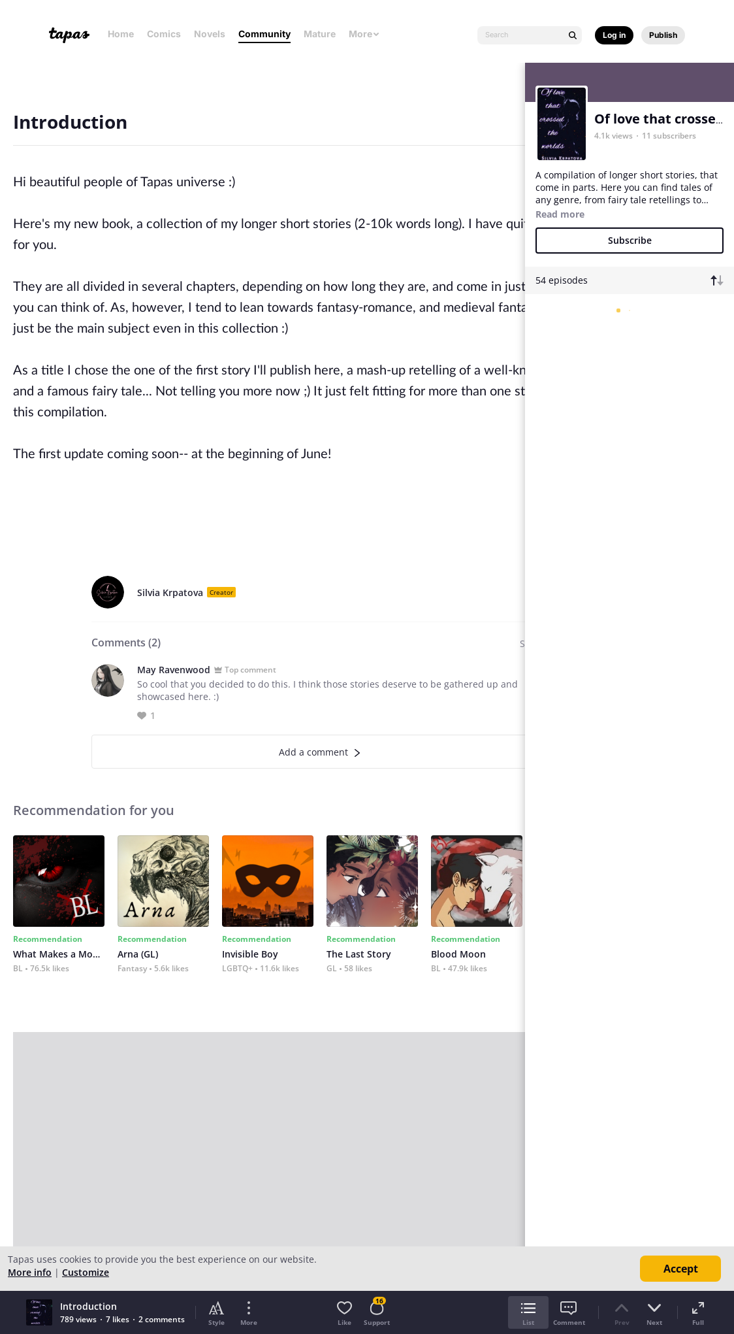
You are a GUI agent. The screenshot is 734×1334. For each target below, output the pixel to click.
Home (121, 33)
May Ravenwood (173, 669)
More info (30, 1272)
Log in (614, 35)
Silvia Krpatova (170, 592)
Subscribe (630, 240)
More (364, 33)
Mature (320, 33)
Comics (164, 33)
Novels (209, 33)
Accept (680, 1268)
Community (264, 33)
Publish (663, 35)
